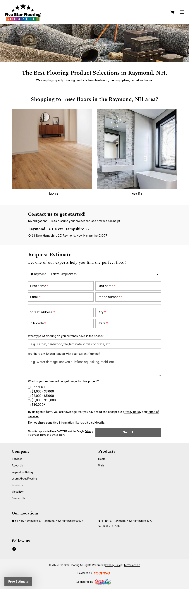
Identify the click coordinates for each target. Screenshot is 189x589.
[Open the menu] (182, 12)
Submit (128, 432)
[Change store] (94, 274)
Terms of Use (132, 565)
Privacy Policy (113, 565)
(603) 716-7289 (111, 525)
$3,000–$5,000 (43, 396)
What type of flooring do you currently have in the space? (66, 336)
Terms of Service (49, 435)
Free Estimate (18, 581)
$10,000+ (38, 404)
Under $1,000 (41, 387)
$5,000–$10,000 (44, 400)
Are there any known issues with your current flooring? (64, 353)
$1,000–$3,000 (43, 391)
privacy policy (132, 412)
